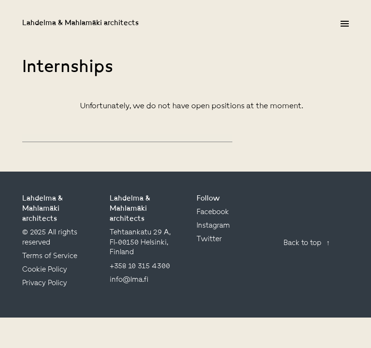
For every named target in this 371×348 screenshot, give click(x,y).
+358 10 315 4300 (140, 266)
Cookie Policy (44, 269)
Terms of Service (49, 256)
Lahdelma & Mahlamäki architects (80, 23)
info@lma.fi (129, 279)
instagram (213, 225)
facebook (213, 212)
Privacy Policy (44, 283)
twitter (209, 239)
